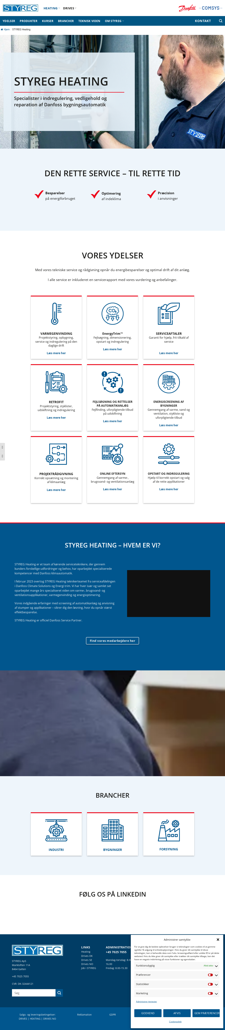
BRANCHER (66, 21)
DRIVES (69, 8)
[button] (218, 939)
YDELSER (9, 21)
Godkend (148, 1013)
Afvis (177, 1013)
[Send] (59, 993)
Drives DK (87, 956)
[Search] (220, 21)
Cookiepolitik (175, 1021)
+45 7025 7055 (20, 976)
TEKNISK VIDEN (89, 21)
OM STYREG (114, 21)
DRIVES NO (49, 1018)
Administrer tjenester (146, 1001)
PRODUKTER (28, 21)
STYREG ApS (19, 961)
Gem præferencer (207, 1013)
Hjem (5, 29)
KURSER (47, 21)
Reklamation (84, 1014)
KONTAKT (203, 21)
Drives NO (87, 964)
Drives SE (86, 960)
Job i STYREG (88, 968)
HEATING (52, 8)
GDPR (112, 1014)
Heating (85, 951)
